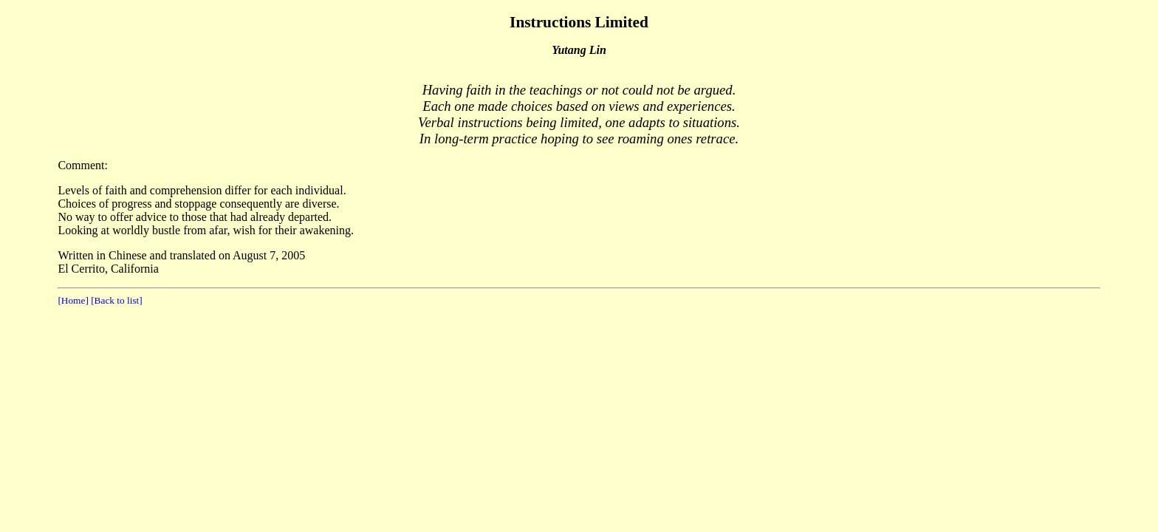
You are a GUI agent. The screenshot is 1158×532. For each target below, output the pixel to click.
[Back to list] (116, 300)
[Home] (73, 300)
